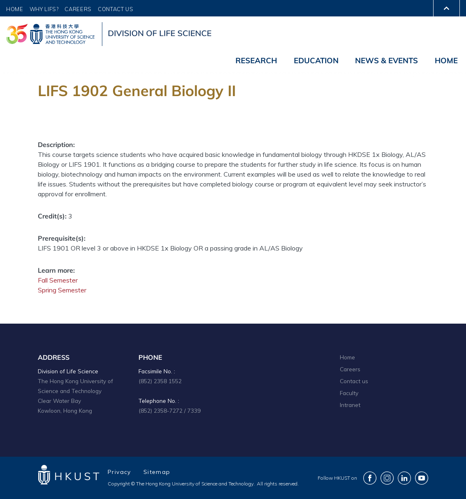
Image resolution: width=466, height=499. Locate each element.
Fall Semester (58, 280)
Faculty (349, 392)
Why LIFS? (44, 9)
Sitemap (157, 472)
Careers (78, 9)
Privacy (119, 472)
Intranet (350, 404)
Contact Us (116, 9)
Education (316, 60)
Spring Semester (62, 290)
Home (14, 9)
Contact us (354, 380)
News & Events (386, 60)
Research (256, 60)
